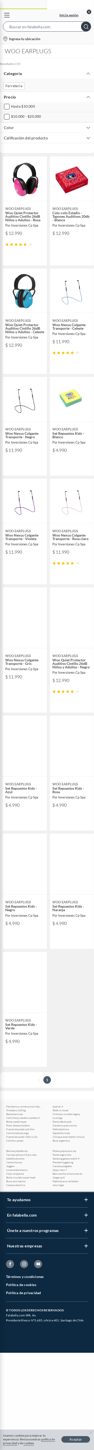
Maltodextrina (61, 1129)
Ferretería (14, 86)
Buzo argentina (61, 1140)
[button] (47, 27)
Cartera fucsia (14, 1162)
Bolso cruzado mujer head (20, 1177)
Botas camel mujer (16, 1121)
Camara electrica (15, 1185)
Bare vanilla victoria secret (67, 1173)
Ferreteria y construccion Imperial (23, 1106)
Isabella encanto (15, 1158)
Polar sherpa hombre (18, 1125)
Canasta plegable (62, 1166)
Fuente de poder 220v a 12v (22, 1136)
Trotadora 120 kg (16, 1110)
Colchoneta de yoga (17, 1132)
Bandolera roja (14, 1114)
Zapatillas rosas (61, 1132)
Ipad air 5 (58, 1106)
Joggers (10, 1166)
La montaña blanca (16, 1169)
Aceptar (75, 1439)
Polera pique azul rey (64, 1150)
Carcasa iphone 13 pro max (21, 1154)
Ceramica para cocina (65, 1125)
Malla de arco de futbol (65, 1181)
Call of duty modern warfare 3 (23, 1117)
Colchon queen (15, 1140)
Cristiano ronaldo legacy (66, 1114)
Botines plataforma (17, 1150)
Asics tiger (58, 1185)
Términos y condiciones (25, 1276)
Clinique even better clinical (68, 1136)
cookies (29, 1443)
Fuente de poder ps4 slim (20, 1129)
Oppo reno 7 (60, 1169)
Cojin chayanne (15, 1173)
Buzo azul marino (16, 1181)
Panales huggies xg (63, 1162)
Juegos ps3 (59, 1177)
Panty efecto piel (62, 1121)
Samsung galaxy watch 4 (66, 1158)
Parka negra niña (62, 1154)
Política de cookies (21, 1285)
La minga (57, 1117)
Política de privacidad (23, 1293)
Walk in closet (60, 1110)
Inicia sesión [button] (68, 15)
